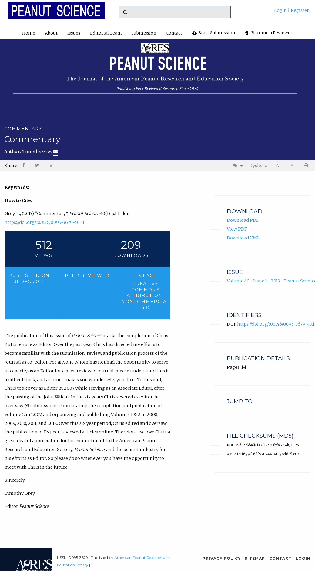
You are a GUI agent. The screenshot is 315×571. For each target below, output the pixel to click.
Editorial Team (106, 33)
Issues (73, 33)
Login (281, 10)
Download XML (243, 238)
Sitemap (255, 558)
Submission (143, 33)
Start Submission (213, 33)
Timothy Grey (40, 151)
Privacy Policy (222, 558)
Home (28, 33)
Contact (174, 33)
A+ (279, 165)
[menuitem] (291, 12)
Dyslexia (258, 165)
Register (299, 10)
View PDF (237, 229)
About (51, 33)
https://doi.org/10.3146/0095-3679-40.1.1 (44, 222)
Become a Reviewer (269, 33)
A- (293, 165)
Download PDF (243, 220)
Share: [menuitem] (11, 165)
